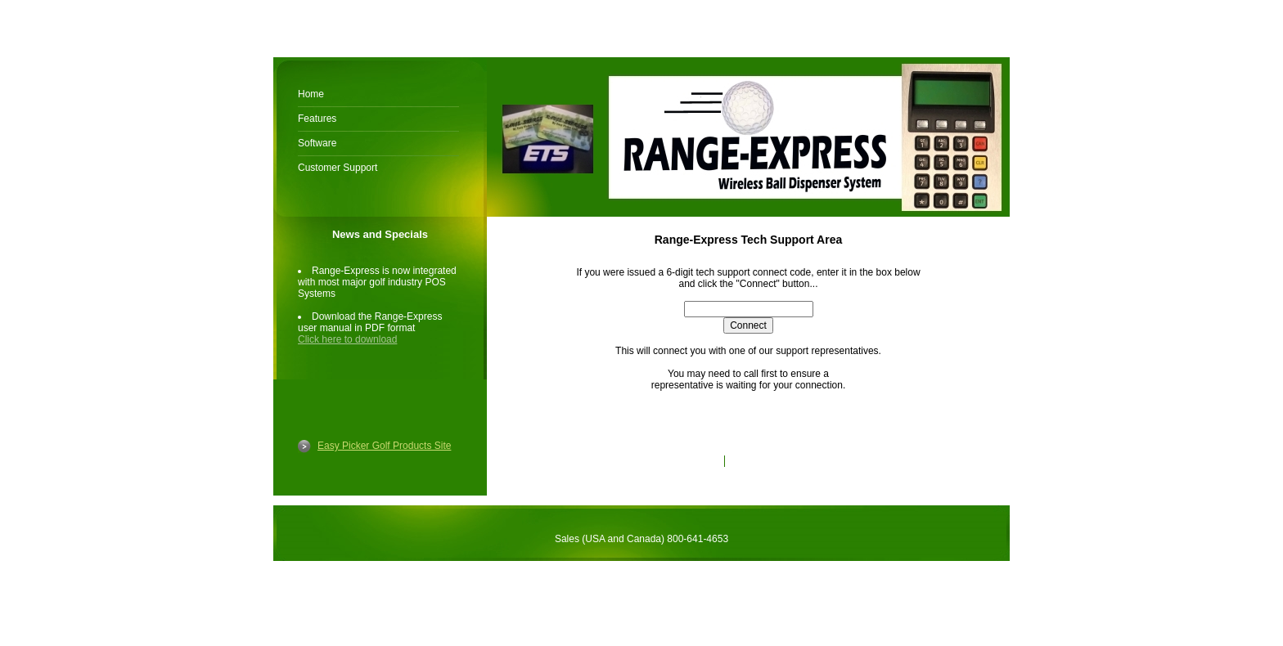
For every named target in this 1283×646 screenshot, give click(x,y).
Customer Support (337, 167)
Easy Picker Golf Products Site (384, 445)
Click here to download (347, 339)
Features (317, 118)
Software (317, 143)
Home (311, 94)
